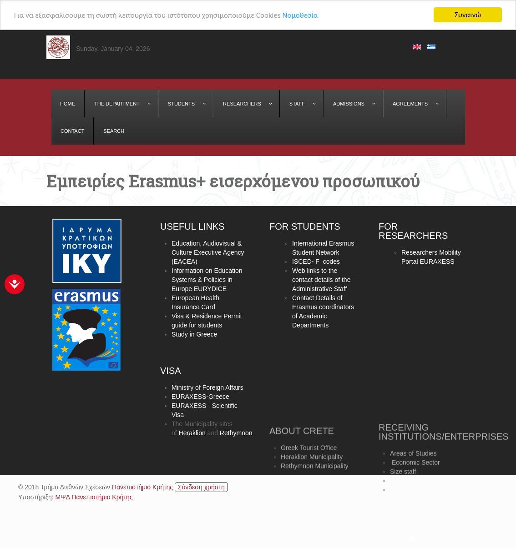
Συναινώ (468, 15)
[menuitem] (68, 103)
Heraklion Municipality (312, 470)
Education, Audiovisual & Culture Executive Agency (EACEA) (208, 253)
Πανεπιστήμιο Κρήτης (142, 487)
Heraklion (192, 433)
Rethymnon (236, 433)
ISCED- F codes (316, 262)
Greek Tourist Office (309, 461)
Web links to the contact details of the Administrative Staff (321, 280)
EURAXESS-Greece (200, 397)
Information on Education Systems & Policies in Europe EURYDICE (207, 280)
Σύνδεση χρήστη (201, 487)
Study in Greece (194, 334)
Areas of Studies (413, 472)
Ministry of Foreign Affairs (207, 388)
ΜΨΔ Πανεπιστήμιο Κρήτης (93, 497)
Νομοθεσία (300, 15)
